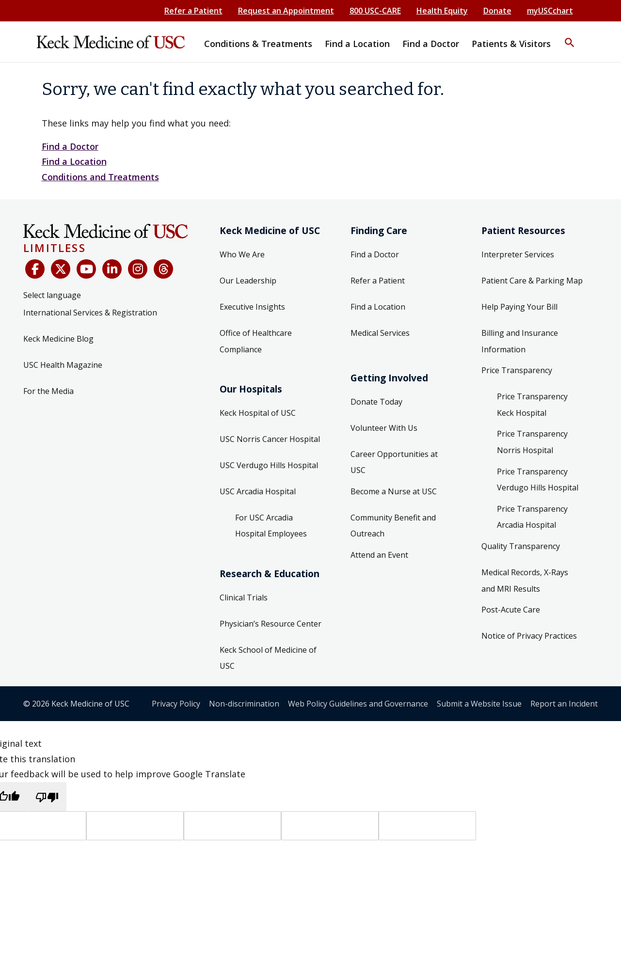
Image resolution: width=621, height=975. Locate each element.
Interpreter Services (517, 254)
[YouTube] (86, 269)
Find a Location (74, 161)
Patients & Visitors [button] (511, 43)
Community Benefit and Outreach (393, 525)
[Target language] (135, 825)
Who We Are (242, 254)
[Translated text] (330, 825)
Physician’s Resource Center (270, 623)
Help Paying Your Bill (519, 306)
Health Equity (442, 10)
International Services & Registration (90, 312)
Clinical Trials (244, 597)
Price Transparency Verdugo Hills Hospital (537, 479)
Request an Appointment (286, 10)
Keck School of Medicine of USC (268, 658)
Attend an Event (379, 555)
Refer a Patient (193, 10)
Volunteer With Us (383, 428)
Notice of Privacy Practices (529, 635)
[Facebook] (35, 269)
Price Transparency (516, 370)
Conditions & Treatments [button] (258, 43)
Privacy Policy (176, 703)
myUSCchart (550, 10)
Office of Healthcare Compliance (256, 341)
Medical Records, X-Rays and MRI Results (524, 580)
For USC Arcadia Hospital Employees (271, 525)
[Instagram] (137, 269)
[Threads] (163, 269)
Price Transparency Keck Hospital (532, 404)
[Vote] (427, 825)
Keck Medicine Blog (58, 338)
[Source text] (232, 825)
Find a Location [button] (357, 43)
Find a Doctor (70, 146)
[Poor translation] (47, 796)
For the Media (48, 391)
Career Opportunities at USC (394, 462)
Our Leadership (248, 280)
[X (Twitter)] (60, 269)
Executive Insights (252, 306)
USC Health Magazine (62, 365)
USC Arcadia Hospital (258, 491)
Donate (497, 10)
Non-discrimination (244, 703)
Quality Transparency (520, 546)
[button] (569, 36)
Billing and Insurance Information (519, 341)
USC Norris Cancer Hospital (270, 439)
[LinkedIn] (112, 269)
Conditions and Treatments (100, 177)
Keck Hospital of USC (258, 413)
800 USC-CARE (375, 10)
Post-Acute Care (510, 609)
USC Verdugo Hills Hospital (269, 465)
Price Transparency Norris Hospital (532, 442)
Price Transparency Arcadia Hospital (532, 517)
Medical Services (380, 333)
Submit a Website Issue (479, 703)
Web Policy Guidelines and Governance (358, 703)
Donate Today (376, 401)
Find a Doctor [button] (430, 43)
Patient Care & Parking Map (532, 280)
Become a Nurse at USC (393, 491)
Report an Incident (564, 703)
